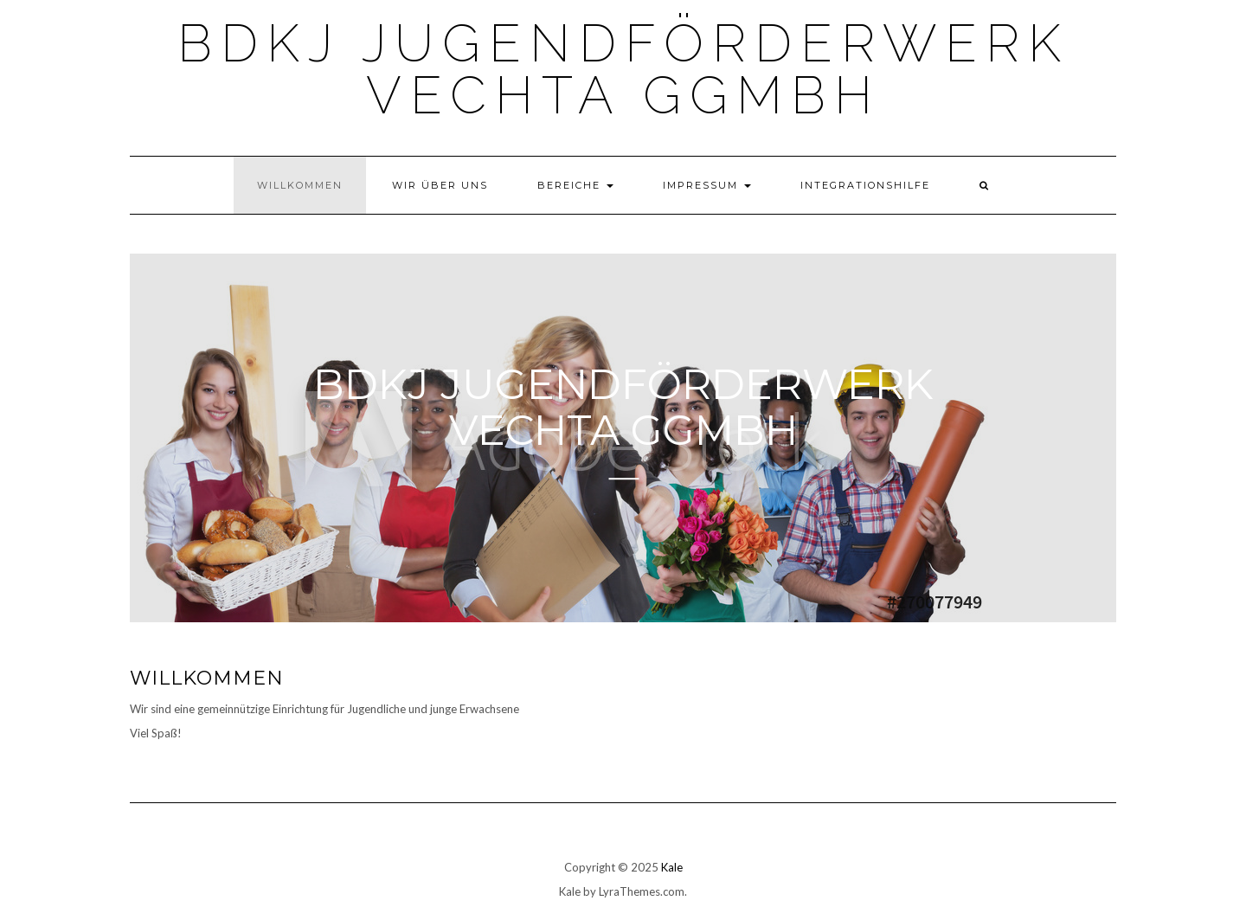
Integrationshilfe (865, 185)
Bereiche (575, 185)
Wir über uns (440, 185)
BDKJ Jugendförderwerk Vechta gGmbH (623, 69)
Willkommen (300, 185)
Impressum (707, 185)
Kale (672, 867)
